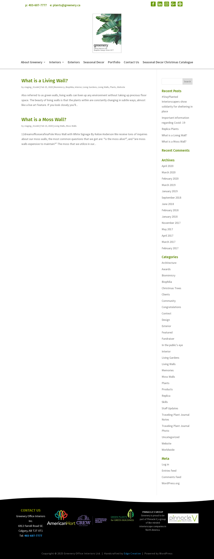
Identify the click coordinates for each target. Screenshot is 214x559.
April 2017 (167, 235)
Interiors (55, 62)
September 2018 (171, 197)
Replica (166, 395)
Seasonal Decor (93, 62)
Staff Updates (170, 408)
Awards (166, 269)
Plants (113, 87)
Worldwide (168, 449)
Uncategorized (170, 437)
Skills (165, 402)
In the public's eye (172, 345)
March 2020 (168, 172)
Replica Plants (170, 129)
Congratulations (171, 307)
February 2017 (170, 248)
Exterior (166, 326)
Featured (167, 332)
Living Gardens (90, 87)
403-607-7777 (37, 5)
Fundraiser (168, 338)
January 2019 (170, 191)
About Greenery (31, 62)
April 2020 (167, 166)
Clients (166, 294)
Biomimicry (59, 87)
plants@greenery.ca (66, 5)
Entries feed (169, 470)
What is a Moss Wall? (43, 119)
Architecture (169, 263)
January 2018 (170, 216)
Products (167, 389)
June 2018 (168, 204)
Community (169, 301)
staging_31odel (31, 87)
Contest (166, 313)
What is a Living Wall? (44, 81)
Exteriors (74, 62)
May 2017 (167, 229)
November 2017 (171, 223)
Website (121, 87)
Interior (78, 87)
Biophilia (70, 87)
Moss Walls (71, 125)
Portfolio (114, 62)
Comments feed (171, 477)
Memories (168, 370)
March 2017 (168, 242)
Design (166, 320)
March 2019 (168, 185)
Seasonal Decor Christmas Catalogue (168, 62)
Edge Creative (132, 553)
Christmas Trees (171, 288)
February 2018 (170, 210)
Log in (165, 464)
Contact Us (131, 62)
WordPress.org (171, 483)
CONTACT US (31, 510)
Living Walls (103, 87)
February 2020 (170, 178)
